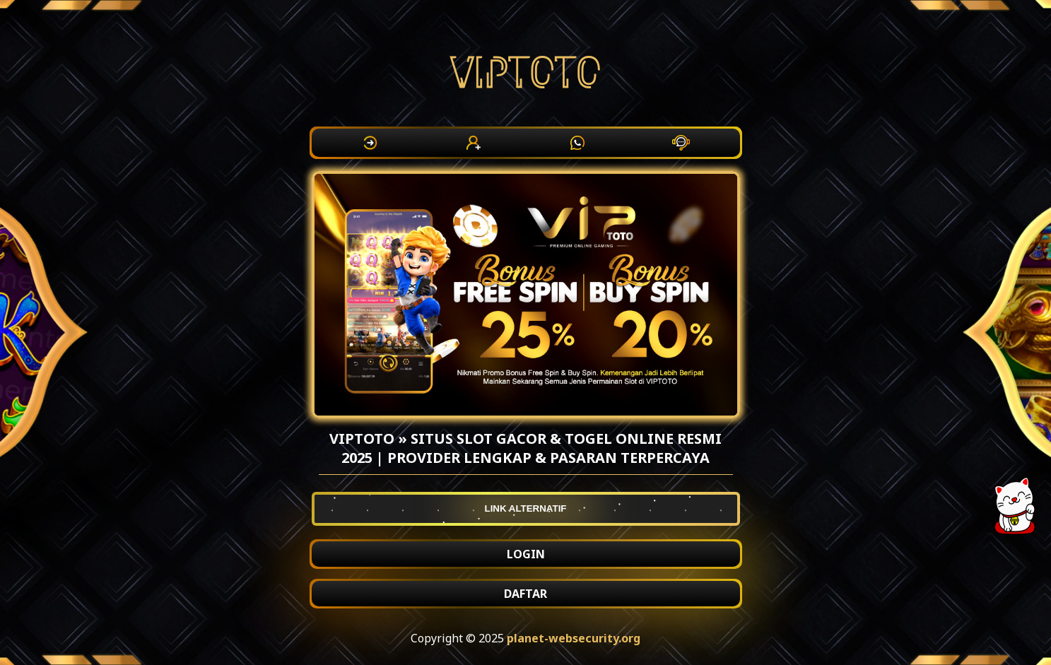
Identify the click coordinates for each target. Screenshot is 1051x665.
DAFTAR (525, 593)
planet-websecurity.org (573, 638)
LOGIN (526, 554)
